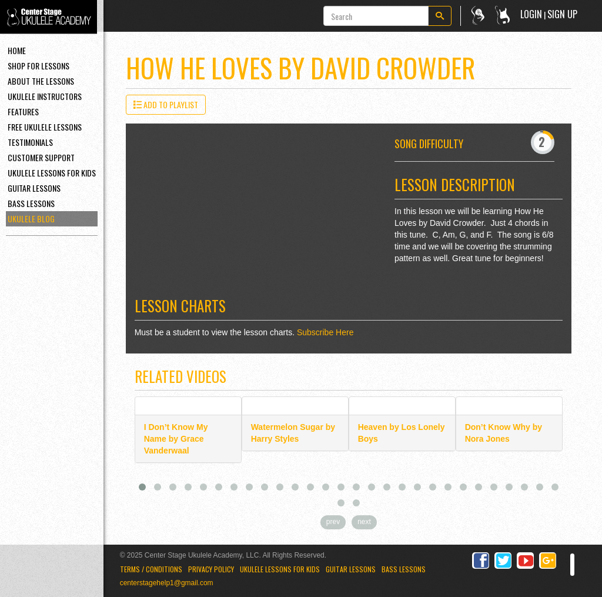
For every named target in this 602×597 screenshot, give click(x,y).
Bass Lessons (31, 203)
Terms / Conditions (151, 569)
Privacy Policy (211, 569)
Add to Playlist (165, 104)
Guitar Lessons (34, 188)
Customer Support (41, 157)
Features (23, 111)
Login (531, 14)
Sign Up (562, 14)
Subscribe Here (325, 332)
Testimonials (30, 142)
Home (17, 50)
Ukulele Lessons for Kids (280, 569)
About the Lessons (41, 81)
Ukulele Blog (31, 218)
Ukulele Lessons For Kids (52, 172)
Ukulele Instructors (45, 96)
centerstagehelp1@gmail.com (166, 583)
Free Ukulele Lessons (45, 127)
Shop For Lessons (38, 65)
